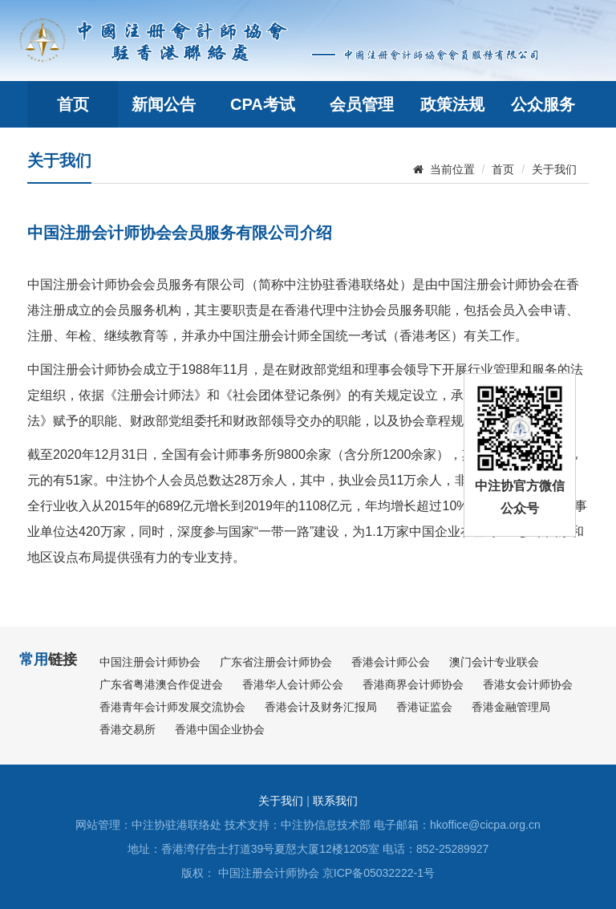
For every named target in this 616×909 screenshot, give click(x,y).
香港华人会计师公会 (292, 684)
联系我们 (335, 800)
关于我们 (554, 169)
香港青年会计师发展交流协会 (172, 706)
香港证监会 (424, 706)
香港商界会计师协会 (413, 684)
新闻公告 (164, 104)
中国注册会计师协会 (150, 661)
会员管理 (362, 104)
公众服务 (543, 104)
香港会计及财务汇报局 (321, 706)
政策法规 (452, 104)
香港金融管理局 (511, 706)
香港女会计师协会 (528, 684)
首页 (73, 104)
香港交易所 (127, 729)
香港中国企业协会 (220, 729)
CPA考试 (262, 104)
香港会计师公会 (390, 661)
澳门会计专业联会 (494, 661)
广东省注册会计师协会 (276, 661)
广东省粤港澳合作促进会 (161, 684)
